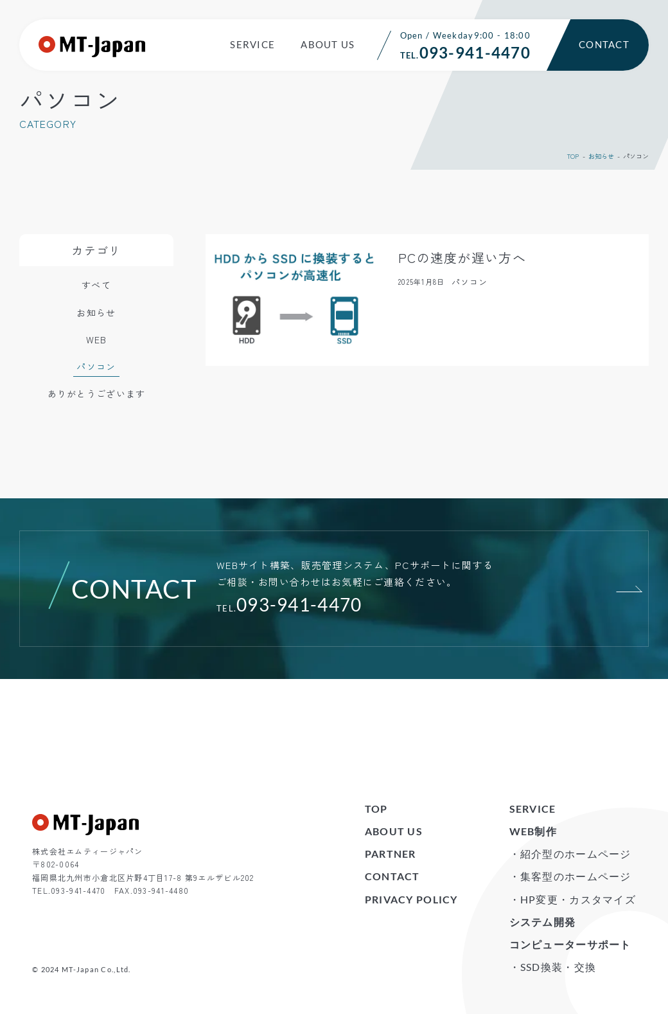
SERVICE (252, 44)
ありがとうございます (97, 393)
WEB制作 (533, 831)
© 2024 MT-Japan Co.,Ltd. (81, 969)
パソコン (96, 366)
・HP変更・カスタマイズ (572, 899)
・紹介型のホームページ (570, 853)
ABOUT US (328, 44)
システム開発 (542, 922)
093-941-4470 (299, 604)
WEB (96, 339)
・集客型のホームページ (570, 876)
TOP (573, 156)
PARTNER (390, 853)
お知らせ (601, 156)
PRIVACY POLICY (411, 899)
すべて (96, 284)
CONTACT (604, 44)
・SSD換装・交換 (553, 967)
